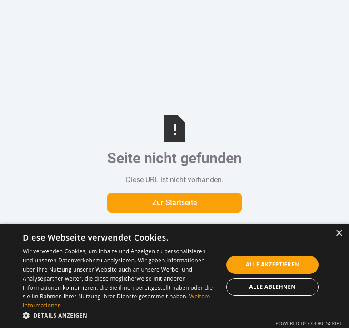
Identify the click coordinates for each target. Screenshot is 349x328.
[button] (120, 315)
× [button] (338, 233)
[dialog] (174, 276)
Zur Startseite (174, 202)
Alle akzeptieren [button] (272, 264)
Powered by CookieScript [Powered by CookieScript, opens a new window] (308, 323)
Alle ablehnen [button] (272, 287)
